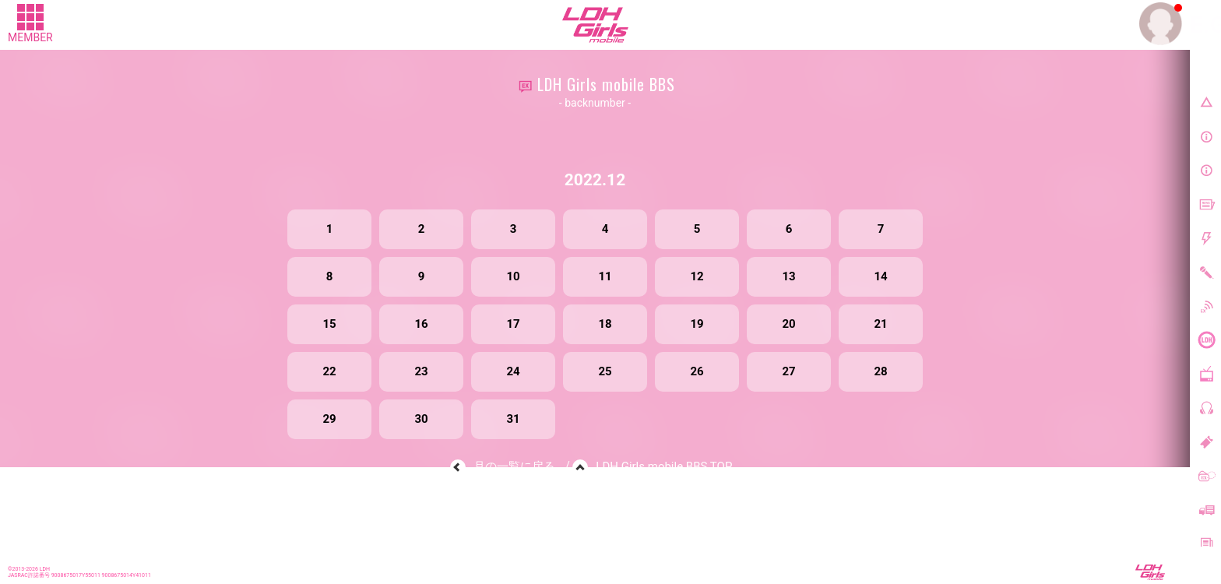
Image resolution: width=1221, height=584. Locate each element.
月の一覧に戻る (514, 466)
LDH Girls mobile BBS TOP (664, 466)
